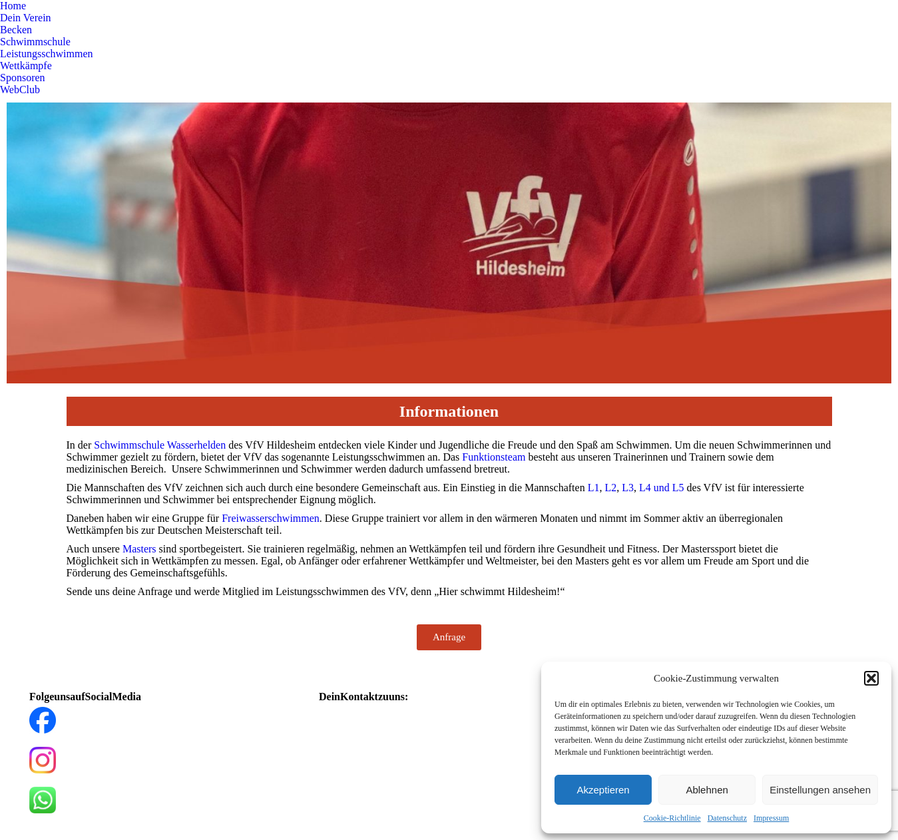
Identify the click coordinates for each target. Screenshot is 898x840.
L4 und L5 (661, 487)
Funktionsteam (493, 457)
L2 (610, 487)
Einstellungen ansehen (820, 789)
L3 (628, 487)
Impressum (771, 818)
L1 (594, 487)
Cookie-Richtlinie (672, 818)
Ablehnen (707, 789)
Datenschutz (727, 818)
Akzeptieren (602, 789)
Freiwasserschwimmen (271, 518)
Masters (139, 548)
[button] (871, 678)
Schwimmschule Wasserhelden (160, 445)
